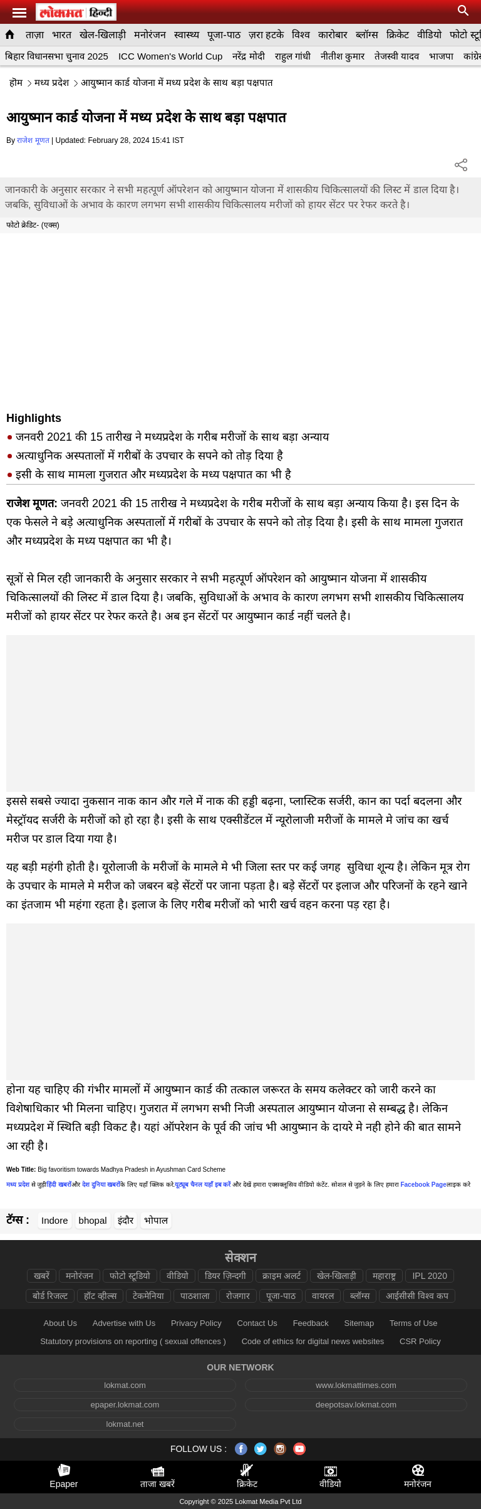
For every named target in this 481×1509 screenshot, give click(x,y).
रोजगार (238, 1296)
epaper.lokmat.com (125, 1404)
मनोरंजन (150, 34)
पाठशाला (195, 1296)
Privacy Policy (196, 1323)
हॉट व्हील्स (100, 1296)
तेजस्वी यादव (397, 56)
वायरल (323, 1296)
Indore (54, 1220)
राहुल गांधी (293, 56)
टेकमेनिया (148, 1296)
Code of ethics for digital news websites (313, 1341)
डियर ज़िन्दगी (225, 1276)
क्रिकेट (397, 34)
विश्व (301, 34)
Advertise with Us (124, 1323)
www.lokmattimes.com (356, 1385)
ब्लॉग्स (367, 34)
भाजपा (441, 56)
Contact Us (257, 1323)
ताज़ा (35, 34)
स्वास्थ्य (186, 34)
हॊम (16, 82)
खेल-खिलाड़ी (103, 34)
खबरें (41, 1276)
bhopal (93, 1220)
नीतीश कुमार (343, 56)
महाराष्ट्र (384, 1276)
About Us (59, 1323)
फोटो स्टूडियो (130, 1276)
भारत (61, 34)
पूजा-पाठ (223, 34)
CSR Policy (420, 1341)
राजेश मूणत (33, 140)
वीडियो (429, 34)
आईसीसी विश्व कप (417, 1296)
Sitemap (359, 1323)
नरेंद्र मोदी (248, 56)
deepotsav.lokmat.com (356, 1404)
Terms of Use (414, 1323)
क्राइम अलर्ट (281, 1276)
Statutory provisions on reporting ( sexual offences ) (133, 1341)
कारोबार (333, 34)
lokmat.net (125, 1424)
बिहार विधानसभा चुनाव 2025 (56, 56)
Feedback (311, 1323)
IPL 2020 (429, 1276)
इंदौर (125, 1220)
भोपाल (156, 1220)
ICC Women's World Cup (170, 56)
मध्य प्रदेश (51, 82)
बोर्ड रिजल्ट (50, 1296)
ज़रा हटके (266, 34)
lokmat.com (124, 1385)
